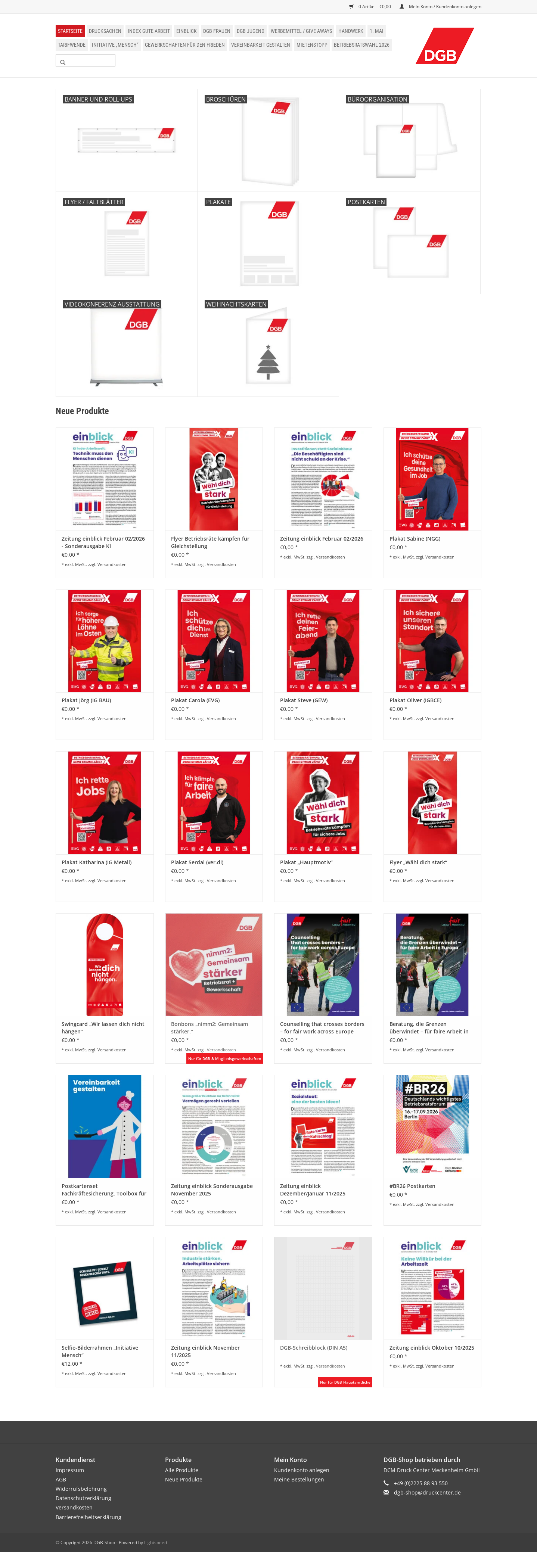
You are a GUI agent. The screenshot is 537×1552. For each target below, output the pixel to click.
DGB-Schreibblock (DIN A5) (313, 1347)
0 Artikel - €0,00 (370, 6)
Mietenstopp (312, 45)
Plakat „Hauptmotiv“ (306, 862)
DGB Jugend (250, 31)
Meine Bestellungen (299, 1479)
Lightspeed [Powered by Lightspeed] (155, 1542)
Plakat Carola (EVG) (195, 700)
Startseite (70, 31)
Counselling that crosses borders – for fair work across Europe (322, 1027)
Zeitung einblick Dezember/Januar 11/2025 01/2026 (312, 1189)
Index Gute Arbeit (149, 31)
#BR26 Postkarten (412, 1185)
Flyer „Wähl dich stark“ (418, 862)
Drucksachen (105, 31)
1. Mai (377, 31)
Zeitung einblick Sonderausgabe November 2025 (212, 1189)
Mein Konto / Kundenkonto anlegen (440, 6)
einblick (186, 31)
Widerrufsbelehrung (81, 1488)
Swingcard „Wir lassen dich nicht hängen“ (103, 1027)
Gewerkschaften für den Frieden (185, 45)
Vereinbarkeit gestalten (260, 45)
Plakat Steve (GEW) (304, 700)
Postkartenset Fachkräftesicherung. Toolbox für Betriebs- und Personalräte (104, 1189)
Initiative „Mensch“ (115, 45)
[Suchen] (85, 60)
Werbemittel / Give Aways (301, 31)
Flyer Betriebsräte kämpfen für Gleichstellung (210, 542)
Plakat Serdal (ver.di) (197, 862)
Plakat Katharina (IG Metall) (96, 862)
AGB (61, 1479)
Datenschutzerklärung (83, 1498)
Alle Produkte (181, 1470)
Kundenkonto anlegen (301, 1470)
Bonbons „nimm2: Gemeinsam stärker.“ (209, 1027)
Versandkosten (112, 564)
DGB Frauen (216, 31)
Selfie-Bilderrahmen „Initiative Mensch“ (100, 1351)
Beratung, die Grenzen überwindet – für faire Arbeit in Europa (429, 1027)
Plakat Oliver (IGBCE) (415, 700)
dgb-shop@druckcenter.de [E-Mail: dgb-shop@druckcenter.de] (427, 1492)
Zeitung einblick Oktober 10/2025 (431, 1347)
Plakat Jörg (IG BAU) (86, 700)
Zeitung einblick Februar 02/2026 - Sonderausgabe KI (103, 542)
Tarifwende (72, 45)
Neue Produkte (183, 1479)
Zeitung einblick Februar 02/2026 (321, 538)
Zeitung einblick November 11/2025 (205, 1351)
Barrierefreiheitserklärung (88, 1517)
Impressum (70, 1470)
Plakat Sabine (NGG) (414, 538)
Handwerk (350, 31)
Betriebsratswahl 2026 (361, 45)
